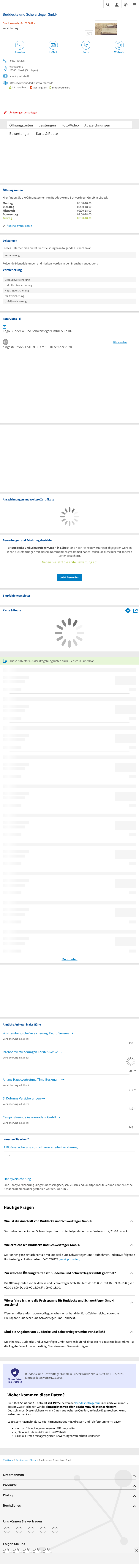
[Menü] (134, 4)
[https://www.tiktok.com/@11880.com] (27, 1552)
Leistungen (47, 125)
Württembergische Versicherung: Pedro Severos (36, 1033)
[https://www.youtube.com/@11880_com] (47, 1552)
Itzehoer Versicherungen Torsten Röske (30, 1052)
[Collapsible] (132, 1221)
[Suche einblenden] (108, 4)
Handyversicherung (17, 1179)
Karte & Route (47, 133)
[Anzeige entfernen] (136, 1550)
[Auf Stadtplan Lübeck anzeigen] (135, 610)
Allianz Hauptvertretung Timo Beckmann (31, 1079)
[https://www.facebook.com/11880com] (7, 1552)
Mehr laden (70, 959)
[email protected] (69, 1259)
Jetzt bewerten (69, 577)
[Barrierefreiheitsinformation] (125, 4)
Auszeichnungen (97, 125)
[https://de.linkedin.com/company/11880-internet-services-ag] (37, 1552)
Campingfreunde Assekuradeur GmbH (29, 1117)
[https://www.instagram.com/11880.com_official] (17, 1552)
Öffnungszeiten (21, 125)
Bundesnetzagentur (87, 1403)
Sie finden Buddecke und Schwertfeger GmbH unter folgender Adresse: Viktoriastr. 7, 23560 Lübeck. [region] (66, 1231)
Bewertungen (19, 133)
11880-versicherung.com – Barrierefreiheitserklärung (41, 1147)
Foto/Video (70, 125)
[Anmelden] (117, 4)
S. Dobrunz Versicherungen (22, 1098)
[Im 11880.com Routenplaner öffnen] (128, 609)
